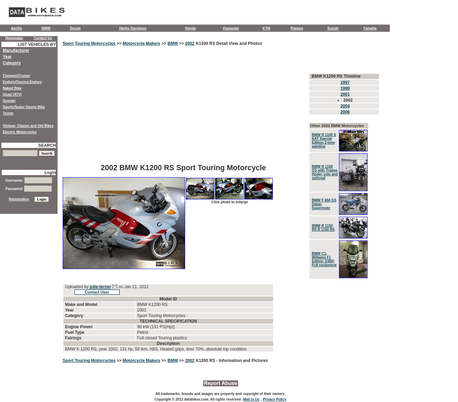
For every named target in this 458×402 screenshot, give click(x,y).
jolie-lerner (100, 286)
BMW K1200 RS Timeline (336, 76)
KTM (266, 28)
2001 (345, 94)
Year (7, 56)
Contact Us (43, 38)
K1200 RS (206, 360)
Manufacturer (16, 50)
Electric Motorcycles (20, 132)
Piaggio (297, 28)
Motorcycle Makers (141, 43)
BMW (46, 28)
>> (119, 43)
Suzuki (332, 28)
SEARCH (47, 145)
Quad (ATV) (12, 94)
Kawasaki (231, 28)
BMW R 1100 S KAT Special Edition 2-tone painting (324, 140)
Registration (19, 199)
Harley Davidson (132, 28)
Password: (29, 189)
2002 (190, 43)
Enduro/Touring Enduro (22, 82)
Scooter (9, 101)
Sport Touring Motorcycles (89, 43)
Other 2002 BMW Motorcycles (337, 126)
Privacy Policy (274, 399)
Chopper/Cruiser (16, 76)
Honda (190, 28)
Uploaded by (77, 286)
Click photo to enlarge (229, 202)
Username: (28, 180)
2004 (345, 106)
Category (12, 63)
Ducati (75, 28)
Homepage (14, 38)
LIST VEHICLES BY (37, 44)
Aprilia (16, 28)
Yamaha (370, 28)
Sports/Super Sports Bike (24, 107)
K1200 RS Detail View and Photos (229, 43)
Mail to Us (251, 399)
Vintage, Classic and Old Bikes (28, 126)
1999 (345, 88)
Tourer (8, 113)
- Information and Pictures (242, 360)
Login (50, 172)
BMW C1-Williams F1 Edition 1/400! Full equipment (324, 259)
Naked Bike (12, 88)
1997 (345, 82)
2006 (345, 112)
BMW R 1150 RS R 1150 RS (323, 227)
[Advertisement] (183, 109)
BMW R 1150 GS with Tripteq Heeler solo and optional (325, 172)
